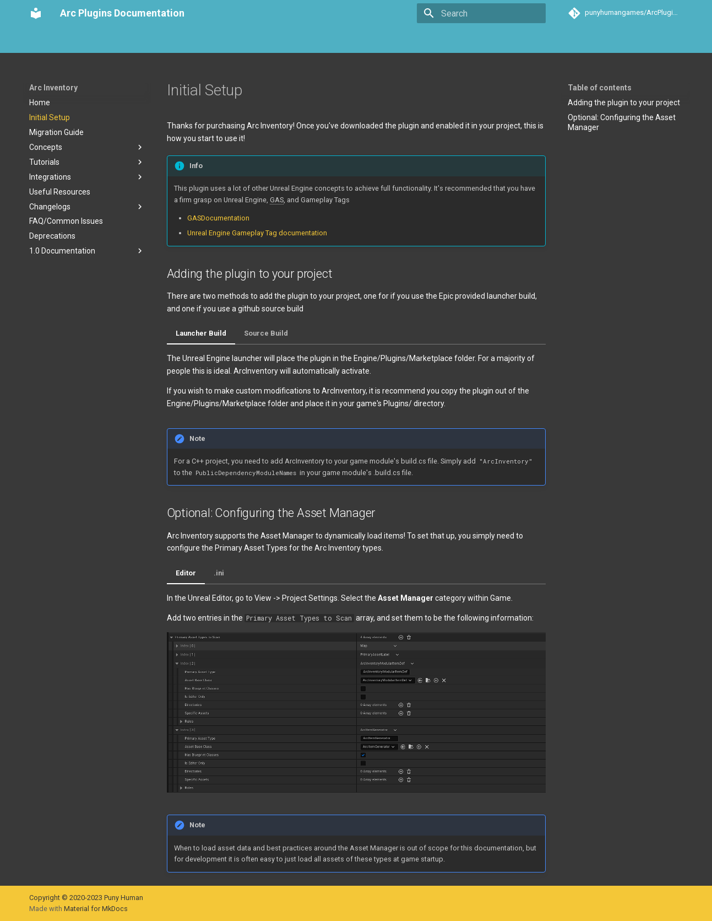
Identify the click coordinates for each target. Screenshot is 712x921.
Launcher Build (201, 333)
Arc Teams (142, 40)
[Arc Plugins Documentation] (36, 13)
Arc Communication (208, 40)
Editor (186, 573)
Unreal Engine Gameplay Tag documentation (257, 233)
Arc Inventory (86, 40)
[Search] (481, 13)
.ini (219, 573)
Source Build (266, 333)
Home (39, 40)
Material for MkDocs (96, 908)
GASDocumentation (218, 218)
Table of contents (600, 87)
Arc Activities (279, 40)
